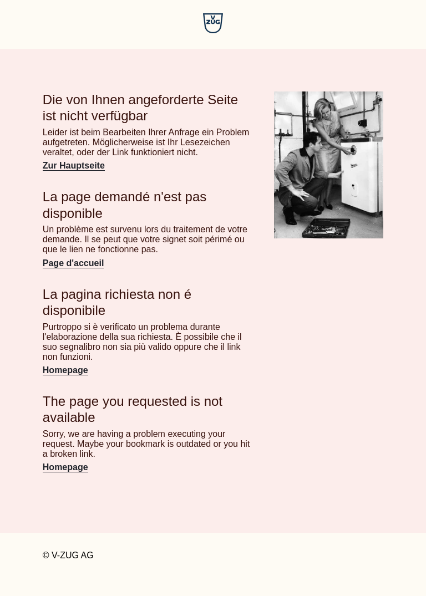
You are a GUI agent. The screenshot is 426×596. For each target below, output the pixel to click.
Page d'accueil (73, 263)
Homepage (65, 370)
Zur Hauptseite (74, 165)
